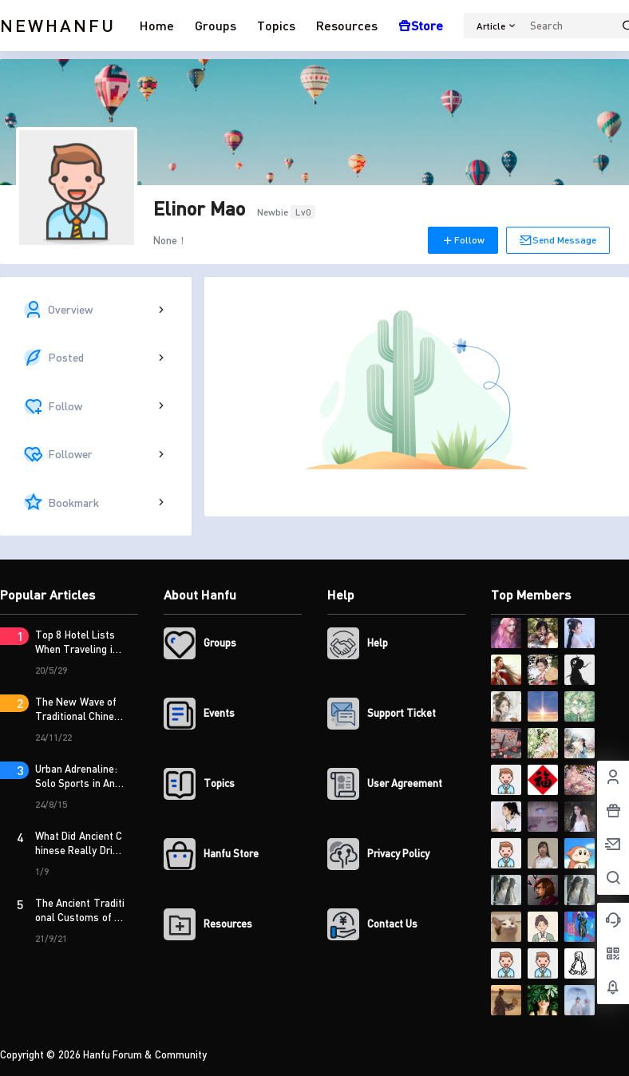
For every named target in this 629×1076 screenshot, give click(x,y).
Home (157, 25)
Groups (215, 25)
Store (420, 25)
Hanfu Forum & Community (144, 1054)
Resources (347, 25)
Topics (276, 25)
